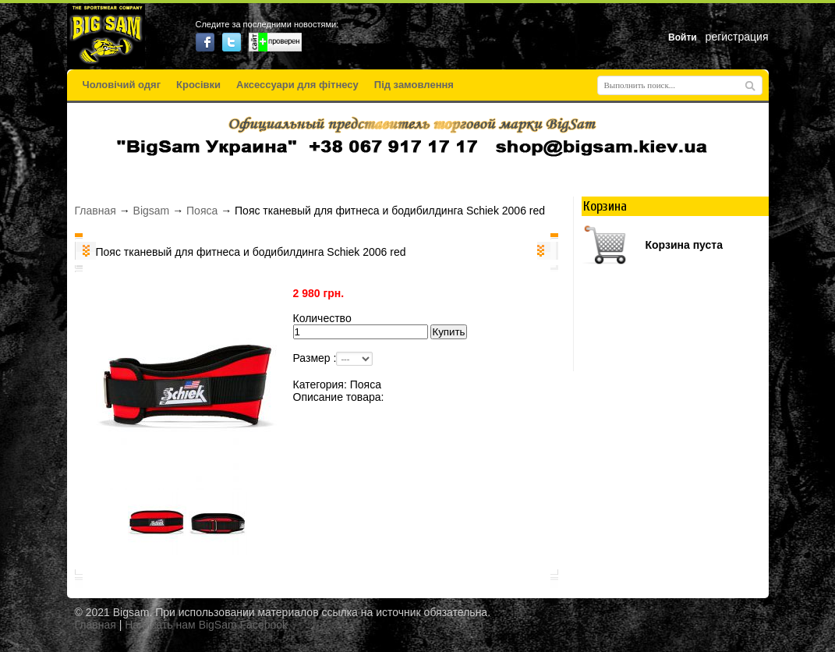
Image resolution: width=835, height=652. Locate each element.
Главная (95, 210)
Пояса (202, 210)
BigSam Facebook (243, 624)
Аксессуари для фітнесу (297, 84)
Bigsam (151, 210)
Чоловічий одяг (122, 84)
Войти (682, 37)
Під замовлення (414, 84)
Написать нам (160, 624)
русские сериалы (418, 639)
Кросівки (198, 84)
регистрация (737, 36)
